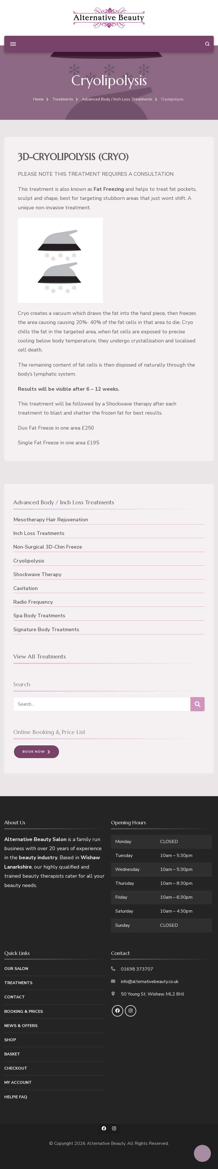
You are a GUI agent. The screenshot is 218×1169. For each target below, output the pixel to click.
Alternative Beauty (106, 1143)
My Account (18, 1082)
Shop (10, 1040)
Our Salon (16, 968)
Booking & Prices (23, 1011)
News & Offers (20, 1025)
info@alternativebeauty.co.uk (150, 981)
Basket (12, 1054)
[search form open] (207, 43)
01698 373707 (137, 969)
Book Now (33, 751)
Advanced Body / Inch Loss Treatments (63, 502)
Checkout (15, 1068)
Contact (14, 997)
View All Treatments (39, 656)
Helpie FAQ (15, 1097)
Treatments (18, 983)
